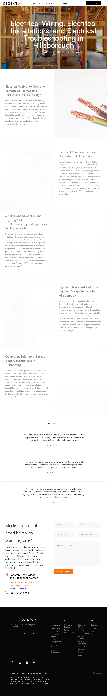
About (93, 634)
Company (95, 621)
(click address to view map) (19, 588)
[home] (11, 3)
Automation (55, 625)
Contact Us (93, 3)
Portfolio (63, 3)
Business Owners (81, 637)
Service (67, 621)
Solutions (55, 621)
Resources (82, 621)
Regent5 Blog (83, 655)
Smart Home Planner (82, 626)
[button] (37, 2)
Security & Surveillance (55, 646)
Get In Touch (29, 633)
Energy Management (56, 640)
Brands (73, 3)
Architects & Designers (82, 648)
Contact (94, 631)
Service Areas (98, 673)
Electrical (54, 631)
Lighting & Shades (54, 635)
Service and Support (68, 626)
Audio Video (55, 628)
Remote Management (69, 631)
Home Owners (83, 633)
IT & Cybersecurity (56, 651)
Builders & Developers (82, 643)
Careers (94, 628)
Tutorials (81, 652)
